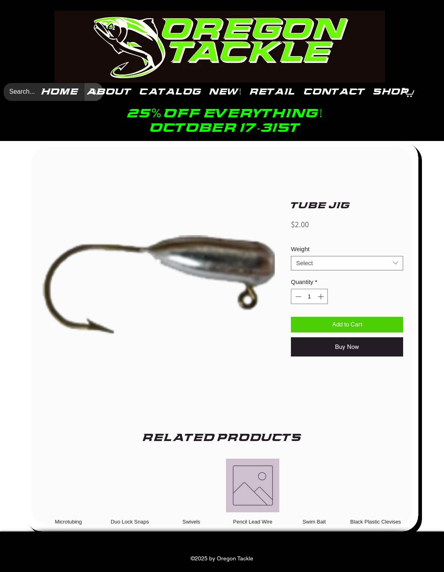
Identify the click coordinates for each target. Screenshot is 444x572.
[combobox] (347, 263)
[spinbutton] (309, 296)
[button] (408, 92)
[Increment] (321, 296)
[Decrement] (297, 296)
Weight (300, 249)
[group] (222, 492)
